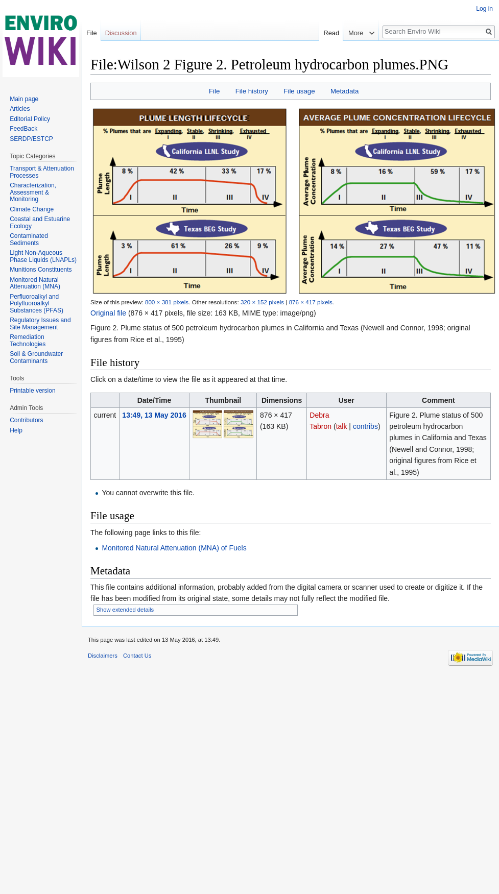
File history (251, 91)
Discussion (121, 33)
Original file (108, 313)
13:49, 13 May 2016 (154, 415)
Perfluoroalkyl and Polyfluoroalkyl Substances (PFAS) (36, 303)
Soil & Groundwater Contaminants (36, 357)
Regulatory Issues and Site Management (40, 324)
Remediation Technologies (27, 340)
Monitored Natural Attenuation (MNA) (35, 283)
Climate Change (32, 209)
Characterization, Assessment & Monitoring (33, 192)
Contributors (26, 420)
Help (16, 430)
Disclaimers (102, 656)
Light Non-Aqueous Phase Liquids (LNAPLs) (43, 256)
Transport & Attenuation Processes (42, 172)
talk (341, 426)
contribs (365, 426)
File (214, 91)
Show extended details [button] (125, 610)
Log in (484, 8)
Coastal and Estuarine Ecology (40, 222)
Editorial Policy (30, 119)
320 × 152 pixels (262, 302)
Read (330, 33)
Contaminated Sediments (29, 239)
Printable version (32, 390)
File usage (299, 91)
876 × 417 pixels (310, 302)
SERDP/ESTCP (31, 138)
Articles (20, 108)
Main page (24, 99)
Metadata (344, 91)
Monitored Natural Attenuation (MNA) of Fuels (174, 548)
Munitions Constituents (41, 269)
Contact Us (137, 656)
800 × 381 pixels (166, 302)
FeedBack (23, 128)
